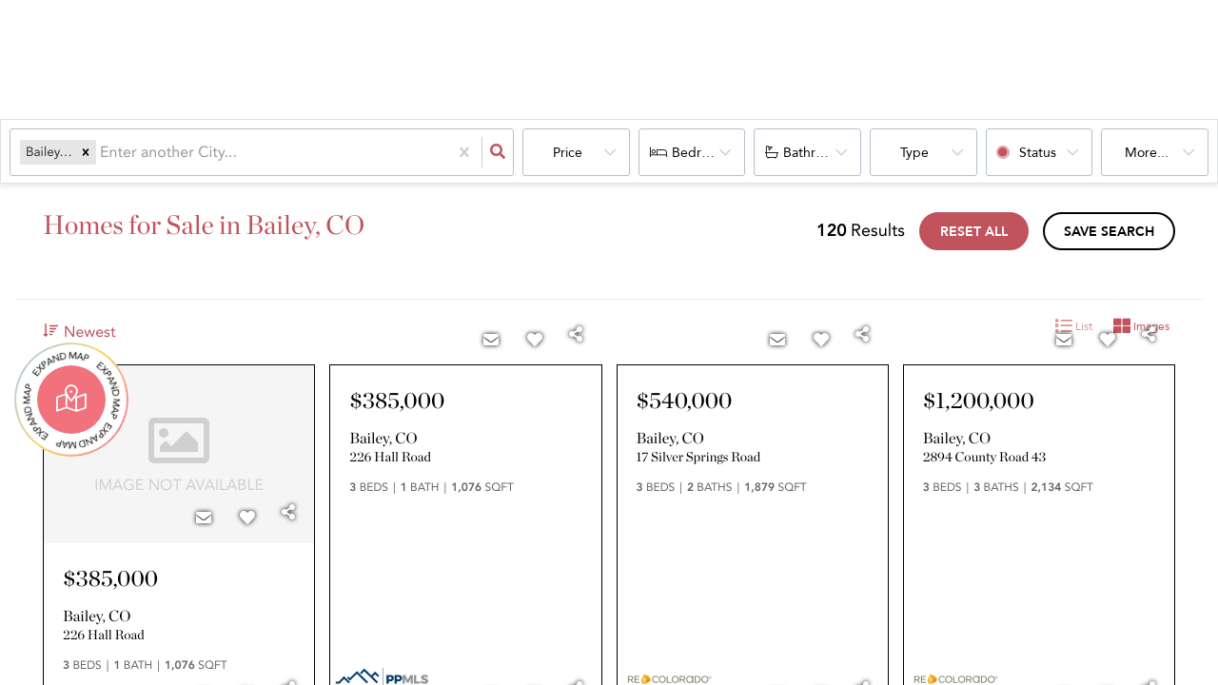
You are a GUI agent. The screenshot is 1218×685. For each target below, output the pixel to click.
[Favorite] (247, 518)
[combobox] (102, 152)
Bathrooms (815, 153)
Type (914, 153)
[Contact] (204, 518)
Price (567, 153)
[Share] (288, 513)
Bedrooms (703, 153)
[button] (85, 152)
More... (1147, 153)
